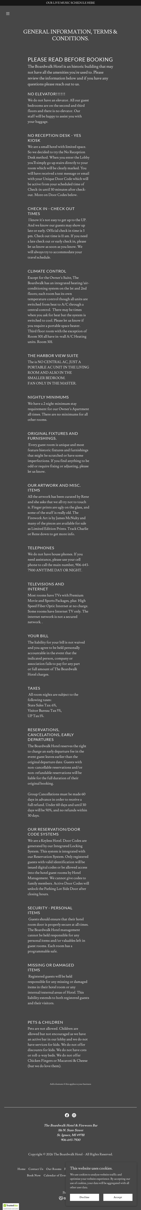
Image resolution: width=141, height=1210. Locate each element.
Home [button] (22, 1169)
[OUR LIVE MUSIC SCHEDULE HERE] (70, 3)
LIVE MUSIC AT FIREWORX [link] (93, 1175)
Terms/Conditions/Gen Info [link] (104, 1169)
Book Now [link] (34, 1175)
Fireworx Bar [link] (73, 1169)
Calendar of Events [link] (56, 1175)
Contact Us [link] (35, 1169)
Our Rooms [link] (53, 1169)
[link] (66, 1115)
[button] (14, 13)
